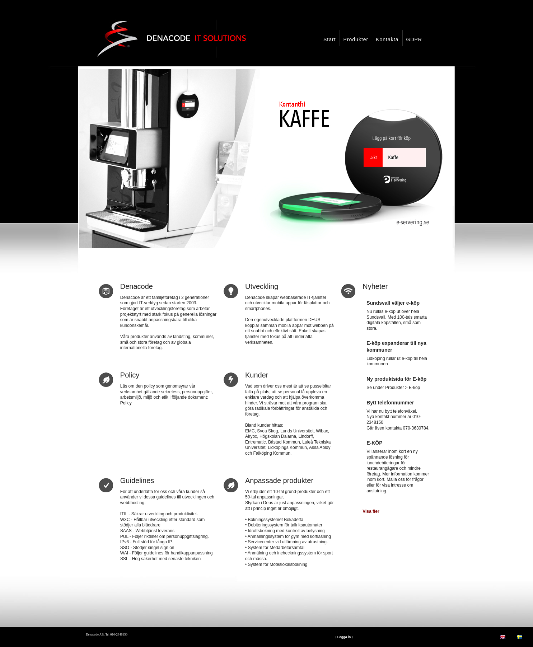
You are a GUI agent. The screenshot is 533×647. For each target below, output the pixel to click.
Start (329, 39)
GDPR (414, 39)
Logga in (344, 637)
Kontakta (387, 39)
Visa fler (371, 511)
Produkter (356, 39)
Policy (126, 402)
